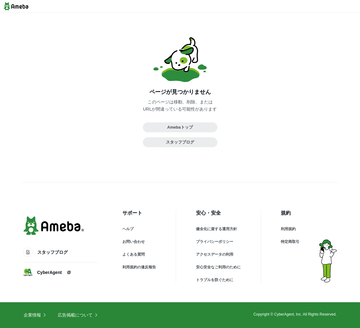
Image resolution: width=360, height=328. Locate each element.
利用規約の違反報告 (139, 267)
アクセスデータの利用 (214, 254)
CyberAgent (47, 272)
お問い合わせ (133, 241)
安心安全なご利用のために (218, 267)
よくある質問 (133, 254)
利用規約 (288, 229)
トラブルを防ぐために (214, 280)
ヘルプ (128, 229)
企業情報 (35, 314)
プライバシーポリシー (214, 241)
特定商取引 (290, 241)
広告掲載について (78, 314)
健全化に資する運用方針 (216, 229)
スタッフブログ (180, 142)
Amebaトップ (180, 127)
